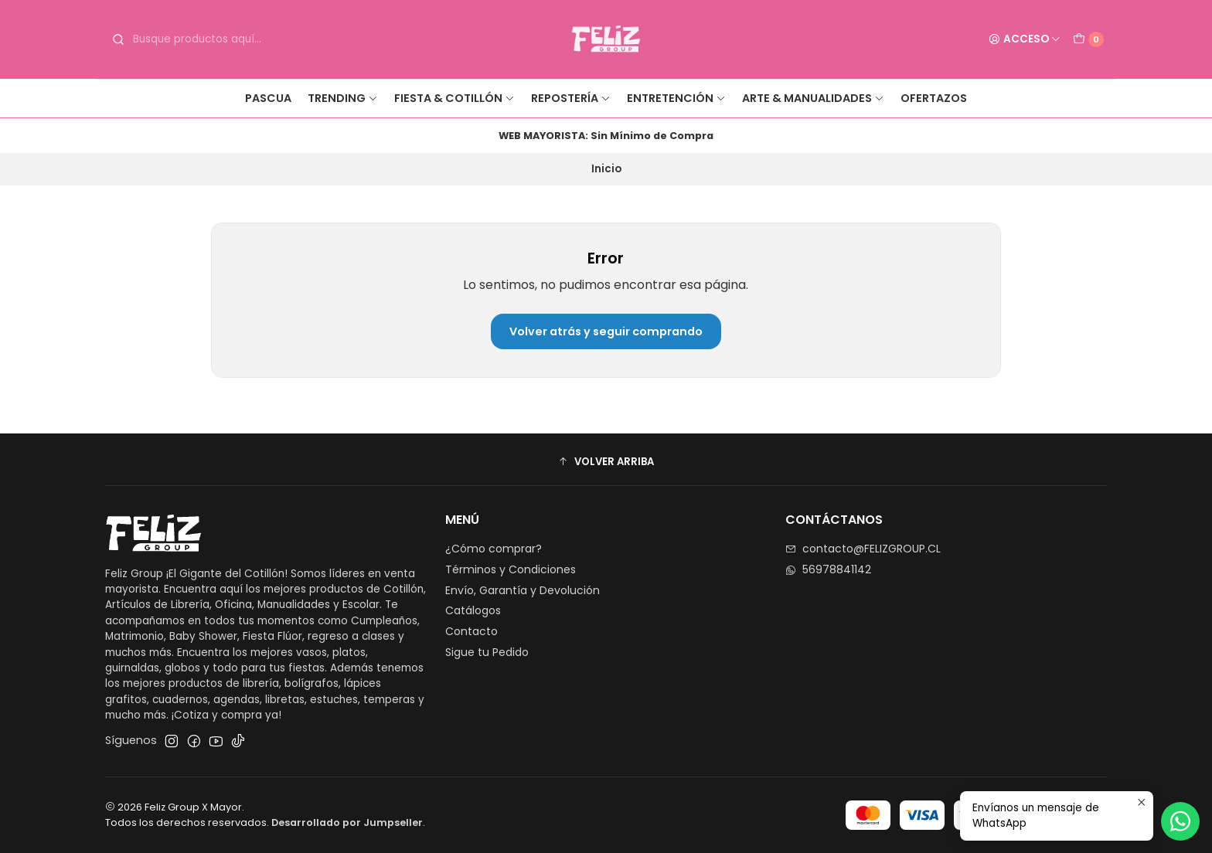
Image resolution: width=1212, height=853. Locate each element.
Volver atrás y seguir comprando (606, 331)
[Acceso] (1024, 39)
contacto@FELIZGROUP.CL (863, 548)
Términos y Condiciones (510, 569)
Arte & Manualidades (813, 98)
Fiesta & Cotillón (454, 98)
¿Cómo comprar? (493, 548)
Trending (343, 98)
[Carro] (1088, 39)
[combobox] (225, 39)
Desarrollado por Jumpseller (347, 822)
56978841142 (828, 569)
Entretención (676, 98)
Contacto (471, 631)
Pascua (268, 98)
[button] (606, 461)
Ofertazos (933, 98)
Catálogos (473, 610)
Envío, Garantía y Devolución (522, 590)
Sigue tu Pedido (487, 652)
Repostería (571, 98)
